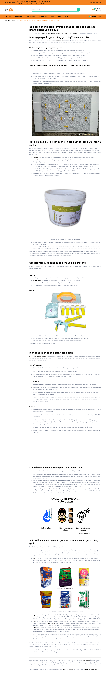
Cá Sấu (34, 627)
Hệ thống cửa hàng (95, 16)
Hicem (34, 621)
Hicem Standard (51, 623)
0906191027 (12, 2)
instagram (91, 669)
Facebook (85, 669)
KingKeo (35, 634)
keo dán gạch (59, 40)
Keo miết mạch (37, 280)
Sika (34, 558)
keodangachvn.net (68, 669)
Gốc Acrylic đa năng (38, 160)
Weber (34, 550)
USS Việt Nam (86, 660)
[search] (54, 10)
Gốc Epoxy (35, 157)
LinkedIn (97, 669)
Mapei (34, 615)
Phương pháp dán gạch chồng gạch (38, 356)
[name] (78, 10)
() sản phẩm (98, 9)
